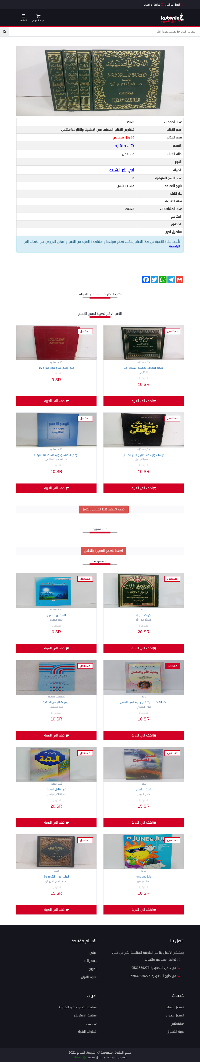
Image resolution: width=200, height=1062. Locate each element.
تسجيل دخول (175, 1015)
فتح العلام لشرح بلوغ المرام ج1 (56, 368)
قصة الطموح (143, 790)
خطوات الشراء (87, 1031)
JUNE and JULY (143, 877)
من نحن (91, 1023)
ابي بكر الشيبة (121, 170)
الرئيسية (174, 246)
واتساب (79, 1057)
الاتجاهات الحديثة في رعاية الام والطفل (143, 702)
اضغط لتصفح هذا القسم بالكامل (104, 509)
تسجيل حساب (175, 1007)
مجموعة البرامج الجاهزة (56, 702)
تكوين (93, 969)
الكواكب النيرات (143, 615)
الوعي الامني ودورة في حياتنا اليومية (56, 455)
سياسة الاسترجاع (85, 1015)
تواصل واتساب (153, 5)
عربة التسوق (175, 1031)
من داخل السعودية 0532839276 (155, 968)
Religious (90, 961)
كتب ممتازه (124, 146)
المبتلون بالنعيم (56, 615)
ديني (93, 952)
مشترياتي (177, 1023)
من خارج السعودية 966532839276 (154, 976)
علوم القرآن (89, 977)
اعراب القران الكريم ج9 (56, 877)
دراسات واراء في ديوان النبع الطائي (143, 455)
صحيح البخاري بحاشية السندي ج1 (143, 368)
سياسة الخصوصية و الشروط (78, 1007)
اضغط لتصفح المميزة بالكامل (103, 551)
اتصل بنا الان (174, 5)
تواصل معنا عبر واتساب (162, 959)
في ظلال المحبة (56, 790)
